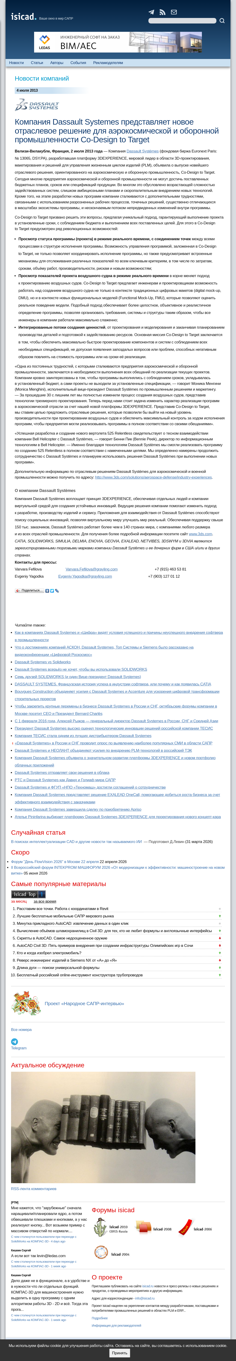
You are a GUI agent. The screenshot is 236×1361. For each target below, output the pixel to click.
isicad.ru (147, 1286)
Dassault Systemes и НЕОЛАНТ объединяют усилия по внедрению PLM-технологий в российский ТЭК (103, 750)
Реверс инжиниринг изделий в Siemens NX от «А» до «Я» (67, 960)
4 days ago (58, 1241)
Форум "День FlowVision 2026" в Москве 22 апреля (55, 862)
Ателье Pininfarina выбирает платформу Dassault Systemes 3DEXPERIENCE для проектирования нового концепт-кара (118, 817)
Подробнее (100, 1318)
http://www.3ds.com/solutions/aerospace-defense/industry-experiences (153, 477)
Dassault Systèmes (143, 151)
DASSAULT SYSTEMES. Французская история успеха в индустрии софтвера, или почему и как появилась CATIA (113, 684)
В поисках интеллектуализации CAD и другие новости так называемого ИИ (77, 842)
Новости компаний (42, 78)
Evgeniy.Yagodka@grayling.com (85, 576)
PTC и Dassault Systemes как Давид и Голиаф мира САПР (65, 780)
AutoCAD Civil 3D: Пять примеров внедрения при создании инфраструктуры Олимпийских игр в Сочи (105, 945)
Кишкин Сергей (21, 1250)
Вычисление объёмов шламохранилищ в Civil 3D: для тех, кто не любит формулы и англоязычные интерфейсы (114, 931)
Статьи (37, 63)
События (78, 63)
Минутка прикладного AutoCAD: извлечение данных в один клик (72, 923)
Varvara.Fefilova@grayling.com (92, 569)
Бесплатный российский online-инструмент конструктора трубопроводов (80, 975)
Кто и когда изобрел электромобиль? (49, 953)
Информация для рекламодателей (116, 1325)
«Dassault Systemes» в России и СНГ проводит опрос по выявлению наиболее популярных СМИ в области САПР (113, 743)
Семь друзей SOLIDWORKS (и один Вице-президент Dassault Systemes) (78, 677)
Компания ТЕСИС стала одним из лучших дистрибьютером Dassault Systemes (83, 736)
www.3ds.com (200, 534)
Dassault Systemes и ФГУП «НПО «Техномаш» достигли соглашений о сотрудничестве (90, 787)
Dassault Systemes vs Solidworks (43, 662)
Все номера (21, 1029)
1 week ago (58, 1266)
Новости (16, 63)
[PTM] (14, 1202)
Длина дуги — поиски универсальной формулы (58, 968)
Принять (119, 1353)
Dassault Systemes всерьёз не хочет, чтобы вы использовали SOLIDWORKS (81, 669)
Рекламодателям (108, 63)
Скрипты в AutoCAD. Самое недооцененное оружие (62, 938)
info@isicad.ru (145, 1298)
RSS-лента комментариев (33, 1189)
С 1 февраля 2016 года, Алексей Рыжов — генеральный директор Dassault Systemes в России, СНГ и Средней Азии (116, 721)
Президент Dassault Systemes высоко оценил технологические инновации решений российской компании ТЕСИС (114, 728)
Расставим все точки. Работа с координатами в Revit (62, 909)
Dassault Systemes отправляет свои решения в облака (62, 772)
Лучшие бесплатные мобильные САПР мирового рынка (65, 916)
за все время (45, 901)
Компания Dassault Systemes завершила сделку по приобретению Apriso (78, 809)
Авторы (56, 63)
